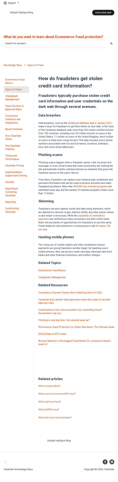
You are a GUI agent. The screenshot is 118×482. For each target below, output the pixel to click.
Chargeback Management (52, 277)
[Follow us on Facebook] (105, 461)
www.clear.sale (103, 12)
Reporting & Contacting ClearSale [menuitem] (11, 192)
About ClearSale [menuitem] (13, 129)
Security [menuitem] (9, 182)
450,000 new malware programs (90, 186)
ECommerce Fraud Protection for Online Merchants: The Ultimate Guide (76, 327)
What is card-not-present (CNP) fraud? (57, 394)
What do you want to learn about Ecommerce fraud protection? (53, 37)
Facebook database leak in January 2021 (90, 123)
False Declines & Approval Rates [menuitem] (14, 108)
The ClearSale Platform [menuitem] (12, 147)
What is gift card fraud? (49, 401)
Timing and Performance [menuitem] (12, 157)
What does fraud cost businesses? (55, 417)
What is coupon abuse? (49, 386)
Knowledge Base (13, 65)
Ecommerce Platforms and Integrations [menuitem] (12, 119)
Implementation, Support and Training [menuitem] (16, 174)
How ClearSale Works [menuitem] (13, 137)
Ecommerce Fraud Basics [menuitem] (15, 81)
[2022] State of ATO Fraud (52, 333)
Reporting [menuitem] (10, 201)
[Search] (111, 43)
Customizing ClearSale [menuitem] (12, 210)
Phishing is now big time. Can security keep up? (64, 320)
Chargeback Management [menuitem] (12, 98)
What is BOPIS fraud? (48, 409)
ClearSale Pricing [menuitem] (14, 165)
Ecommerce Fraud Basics (52, 270)
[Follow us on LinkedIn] (111, 461)
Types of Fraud (35, 65)
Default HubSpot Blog (21, 12)
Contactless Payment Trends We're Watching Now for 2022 (70, 292)
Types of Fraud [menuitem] (13, 89)
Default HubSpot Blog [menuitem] (59, 440)
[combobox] (56, 43)
